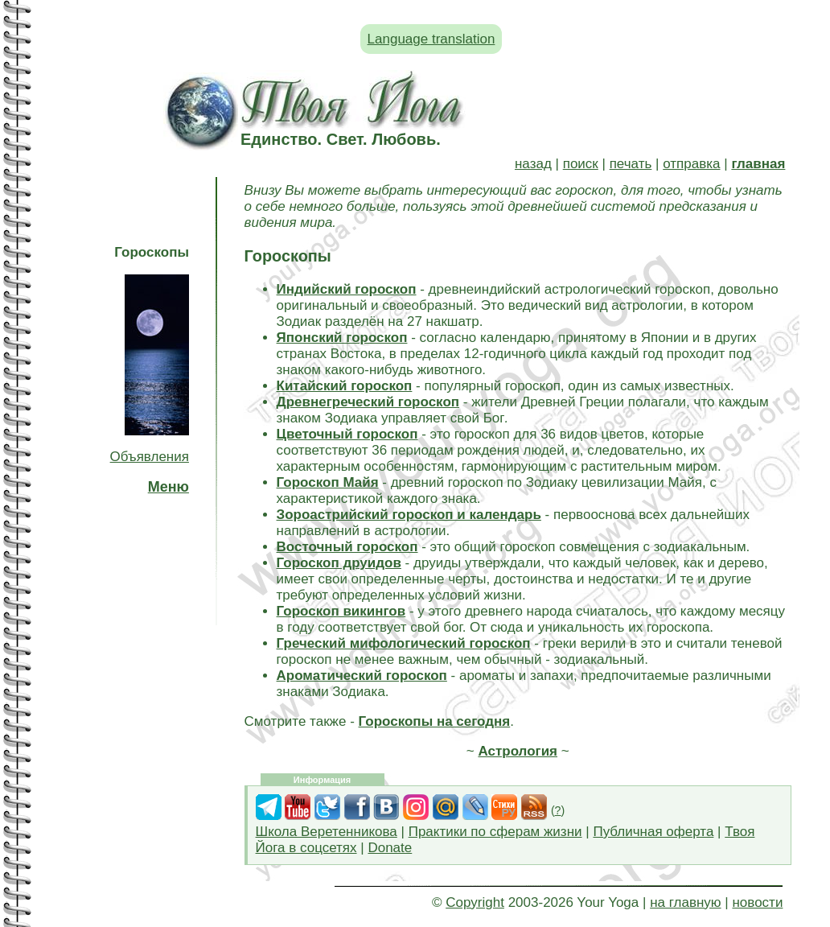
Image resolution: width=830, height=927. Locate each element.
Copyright (475, 902)
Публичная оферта (653, 831)
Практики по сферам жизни (495, 831)
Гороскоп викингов (341, 611)
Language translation (431, 39)
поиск (580, 163)
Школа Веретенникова (326, 831)
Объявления (149, 456)
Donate (390, 847)
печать (631, 163)
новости (757, 902)
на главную (685, 902)
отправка (691, 163)
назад (533, 163)
